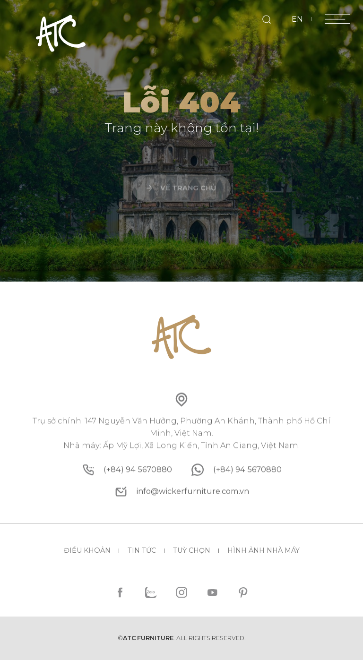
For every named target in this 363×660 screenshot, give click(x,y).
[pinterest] (243, 593)
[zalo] (151, 593)
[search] (266, 19)
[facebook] (120, 593)
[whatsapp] (247, 502)
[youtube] (212, 593)
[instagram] (182, 593)
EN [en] (297, 19)
